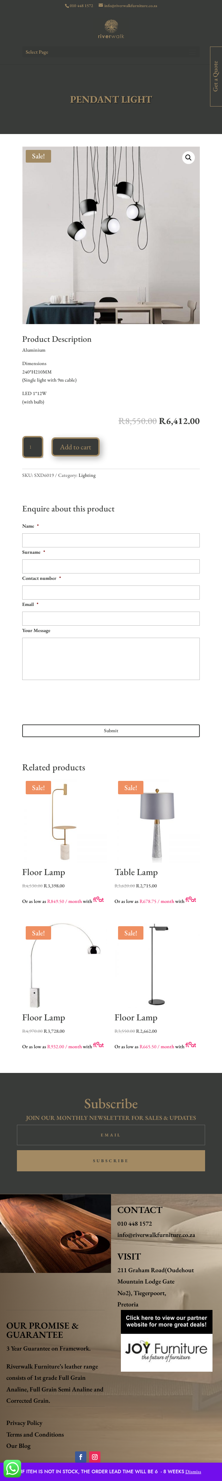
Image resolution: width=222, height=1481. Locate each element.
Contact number (41, 578)
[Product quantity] (32, 447)
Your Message (36, 630)
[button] (188, 157)
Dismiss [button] (193, 1471)
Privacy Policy (24, 1423)
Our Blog (18, 1445)
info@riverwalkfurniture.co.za (156, 1235)
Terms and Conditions (35, 1434)
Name (30, 526)
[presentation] (75, 699)
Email (30, 604)
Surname (33, 552)
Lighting (87, 475)
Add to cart (75, 446)
